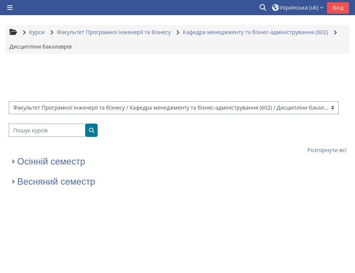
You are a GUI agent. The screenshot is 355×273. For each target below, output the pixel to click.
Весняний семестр (56, 181)
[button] (263, 8)
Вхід (338, 7)
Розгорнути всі (326, 150)
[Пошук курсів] (47, 130)
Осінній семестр (51, 161)
